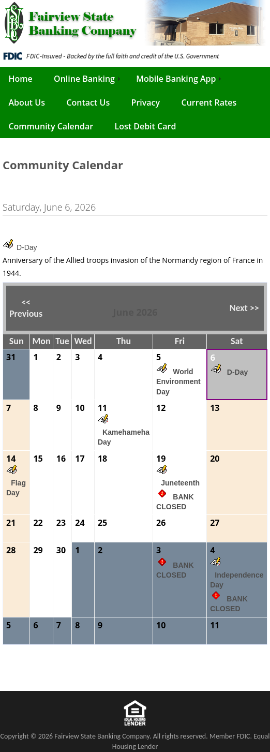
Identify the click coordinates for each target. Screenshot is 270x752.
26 (161, 522)
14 (11, 458)
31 (11, 357)
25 (102, 522)
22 (37, 522)
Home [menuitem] (20, 78)
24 (79, 522)
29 (37, 550)
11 (102, 408)
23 (61, 522)
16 (61, 458)
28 (11, 550)
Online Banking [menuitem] (88, 78)
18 (102, 458)
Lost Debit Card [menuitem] (145, 126)
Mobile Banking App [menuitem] (179, 78)
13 (214, 408)
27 (214, 522)
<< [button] (26, 302)
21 (11, 522)
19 (161, 458)
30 (61, 550)
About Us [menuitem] (26, 102)
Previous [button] (25, 308)
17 (79, 458)
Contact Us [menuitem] (88, 102)
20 (214, 458)
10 (79, 408)
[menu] (135, 102)
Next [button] (244, 308)
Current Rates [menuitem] (209, 102)
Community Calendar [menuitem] (50, 126)
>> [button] (253, 308)
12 (161, 408)
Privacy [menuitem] (145, 102)
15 (37, 458)
